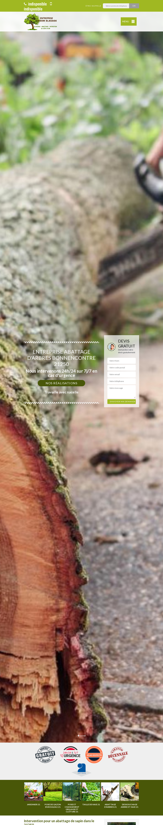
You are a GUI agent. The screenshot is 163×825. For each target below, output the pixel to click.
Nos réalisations (61, 383)
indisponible (35, 4)
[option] (81, 412)
